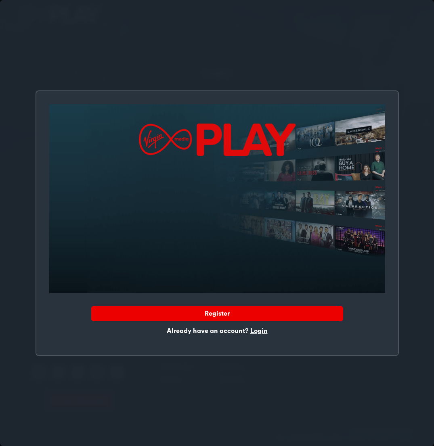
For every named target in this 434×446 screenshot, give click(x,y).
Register (217, 313)
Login (259, 331)
